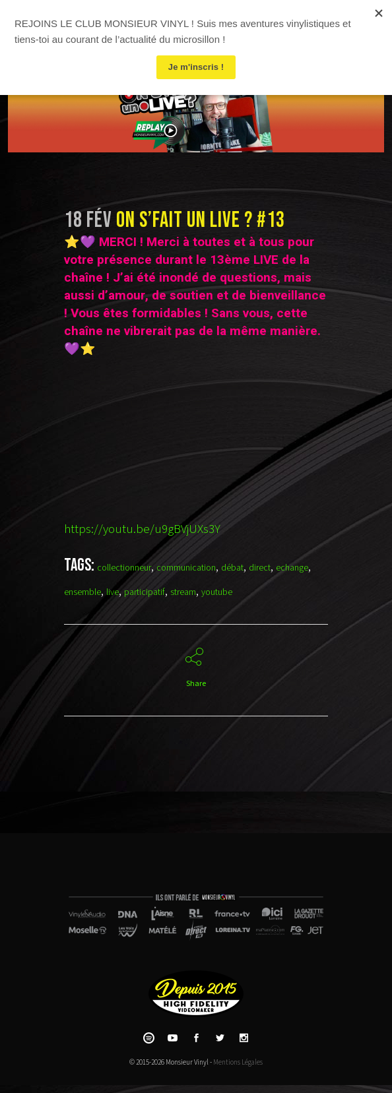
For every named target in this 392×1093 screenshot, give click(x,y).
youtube (216, 592)
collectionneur (124, 568)
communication (186, 568)
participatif (144, 592)
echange (292, 568)
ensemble (82, 592)
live (112, 592)
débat (232, 568)
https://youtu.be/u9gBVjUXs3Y (142, 529)
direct (260, 568)
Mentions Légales (238, 1062)
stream (183, 592)
